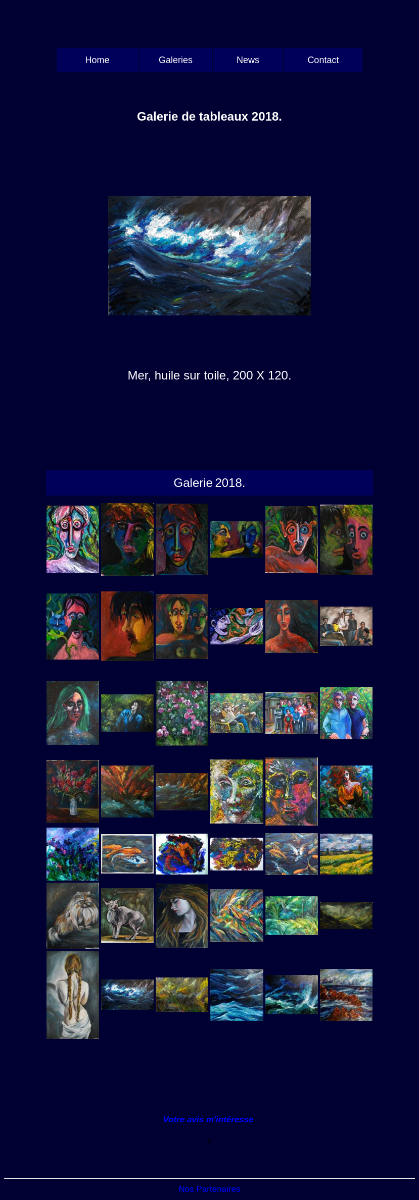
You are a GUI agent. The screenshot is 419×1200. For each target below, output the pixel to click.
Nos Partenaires (210, 1189)
